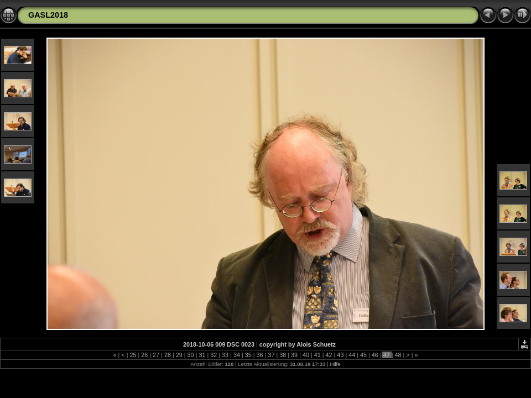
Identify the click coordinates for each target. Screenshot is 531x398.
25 (133, 355)
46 (375, 355)
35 (248, 355)
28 (168, 355)
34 (237, 355)
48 (398, 355)
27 (156, 355)
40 (306, 355)
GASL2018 (48, 15)
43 (340, 355)
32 (213, 355)
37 (271, 355)
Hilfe (335, 364)
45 (363, 355)
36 (260, 355)
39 (294, 355)
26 (144, 355)
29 (179, 355)
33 (225, 355)
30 (191, 355)
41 (317, 355)
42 (329, 355)
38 (283, 355)
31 (202, 355)
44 (352, 355)
